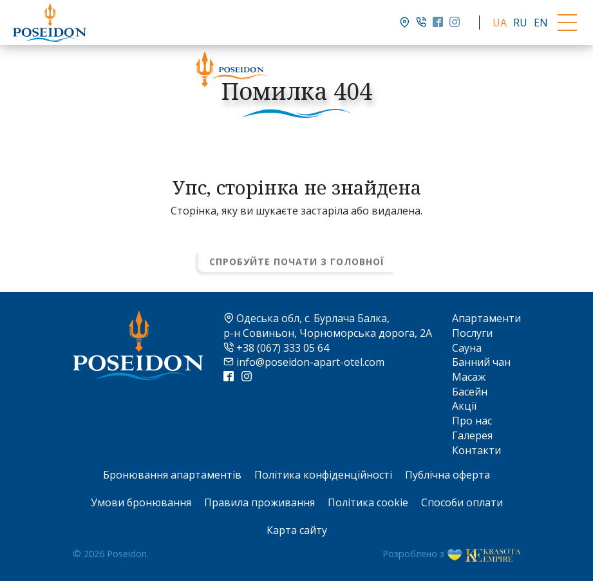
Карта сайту (297, 530)
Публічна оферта (447, 475)
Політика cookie (368, 502)
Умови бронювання (141, 502)
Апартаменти (486, 318)
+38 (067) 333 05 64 (276, 348)
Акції (464, 406)
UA (500, 22)
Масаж (468, 377)
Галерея (472, 435)
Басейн (469, 392)
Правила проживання (259, 502)
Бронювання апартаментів (172, 475)
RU (520, 22)
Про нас (472, 421)
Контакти (476, 450)
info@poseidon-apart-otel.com (303, 362)
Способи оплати (462, 502)
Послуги (472, 333)
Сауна (467, 348)
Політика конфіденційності (323, 475)
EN (541, 22)
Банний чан (481, 362)
